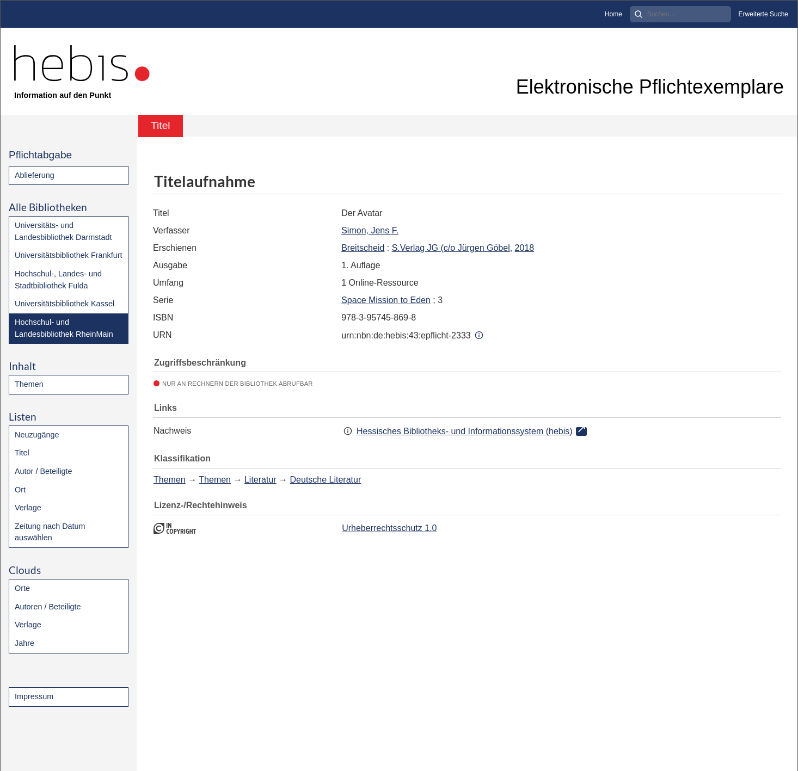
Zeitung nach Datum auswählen (50, 532)
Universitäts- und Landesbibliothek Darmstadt (63, 231)
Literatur (260, 479)
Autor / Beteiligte (43, 471)
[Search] (680, 14)
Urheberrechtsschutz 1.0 (389, 528)
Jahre (24, 643)
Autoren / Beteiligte (48, 606)
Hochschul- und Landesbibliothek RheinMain (64, 328)
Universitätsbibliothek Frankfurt (68, 255)
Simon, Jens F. (369, 230)
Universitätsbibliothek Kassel (64, 303)
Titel (22, 452)
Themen (29, 384)
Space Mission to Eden (386, 300)
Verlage (28, 507)
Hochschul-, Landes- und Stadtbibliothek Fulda (58, 279)
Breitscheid (362, 247)
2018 (525, 247)
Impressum (34, 696)
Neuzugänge (37, 434)
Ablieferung (34, 175)
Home (613, 14)
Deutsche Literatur (325, 479)
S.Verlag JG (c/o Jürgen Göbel (451, 247)
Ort (20, 489)
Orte (22, 588)
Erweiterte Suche (763, 14)
